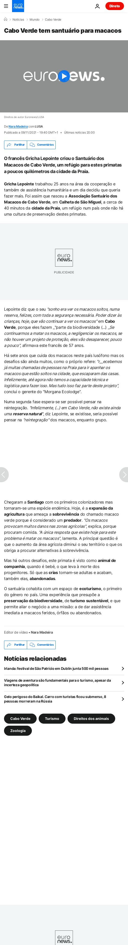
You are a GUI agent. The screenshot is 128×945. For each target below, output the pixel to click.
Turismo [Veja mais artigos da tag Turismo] (52, 718)
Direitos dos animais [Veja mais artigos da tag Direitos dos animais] (91, 718)
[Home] (5, 19)
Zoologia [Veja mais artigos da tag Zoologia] (18, 730)
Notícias (18, 19)
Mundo (34, 19)
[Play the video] (64, 76)
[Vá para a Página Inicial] (18, 6)
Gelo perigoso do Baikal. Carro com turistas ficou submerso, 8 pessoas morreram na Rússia (55, 698)
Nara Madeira (18, 126)
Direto (114, 6)
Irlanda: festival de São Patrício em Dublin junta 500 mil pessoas (56, 668)
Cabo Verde (53, 19)
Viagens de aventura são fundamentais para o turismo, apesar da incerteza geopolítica (57, 682)
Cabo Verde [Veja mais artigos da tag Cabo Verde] (20, 718)
